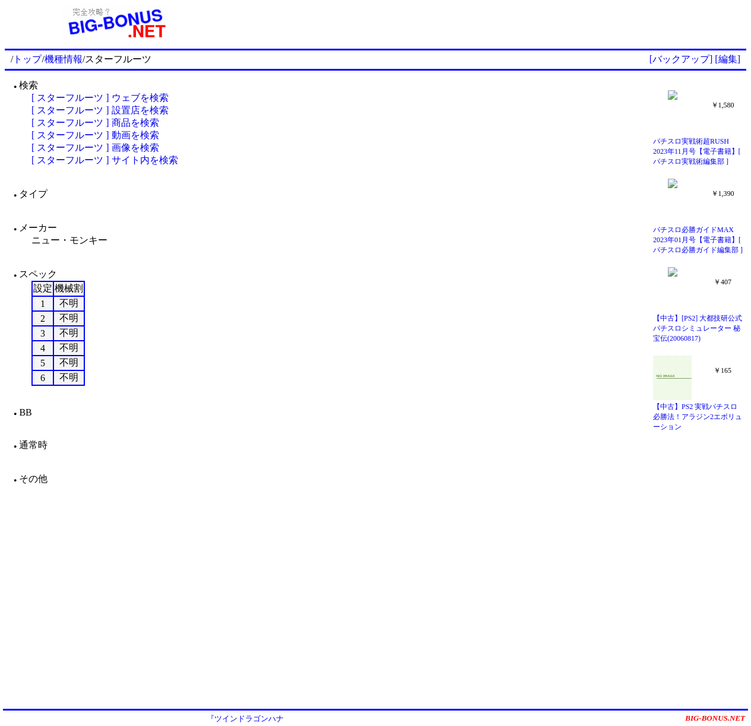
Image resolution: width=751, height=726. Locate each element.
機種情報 (64, 59)
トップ (27, 59)
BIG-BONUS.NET (715, 718)
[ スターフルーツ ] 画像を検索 (95, 147)
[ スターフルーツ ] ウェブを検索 (100, 98)
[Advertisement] (487, 22)
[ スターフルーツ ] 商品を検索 (95, 123)
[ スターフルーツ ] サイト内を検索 (104, 160)
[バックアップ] (681, 59)
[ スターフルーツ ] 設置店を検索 (100, 110)
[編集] (727, 59)
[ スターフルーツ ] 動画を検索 (95, 135)
